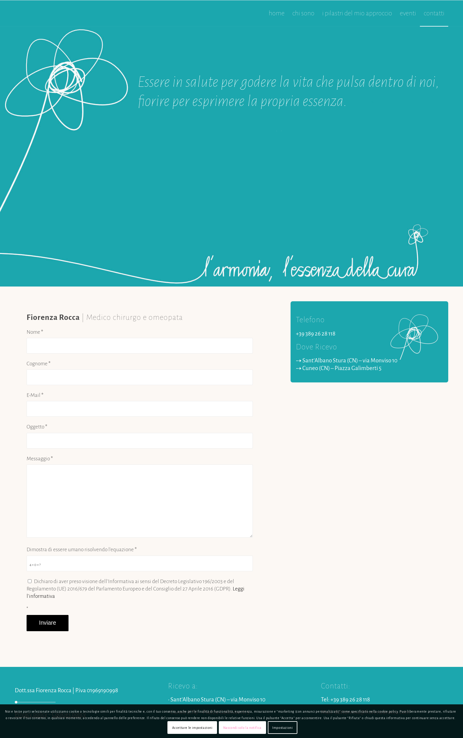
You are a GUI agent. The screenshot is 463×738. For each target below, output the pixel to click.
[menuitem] (276, 13)
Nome (35, 332)
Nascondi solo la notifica (242, 727)
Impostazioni (282, 727)
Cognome (38, 363)
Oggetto (37, 427)
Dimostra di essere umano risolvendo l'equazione (82, 549)
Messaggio (40, 459)
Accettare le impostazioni (192, 727)
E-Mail (35, 395)
